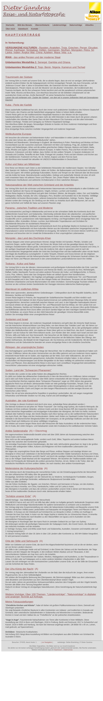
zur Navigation (47, 642)
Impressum (58, 650)
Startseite (10, 25)
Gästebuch (23, 29)
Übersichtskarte (42, 25)
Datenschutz (68, 650)
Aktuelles (89, 25)
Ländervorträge (59, 25)
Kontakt (34, 29)
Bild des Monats (25, 25)
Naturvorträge (76, 25)
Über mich (10, 29)
